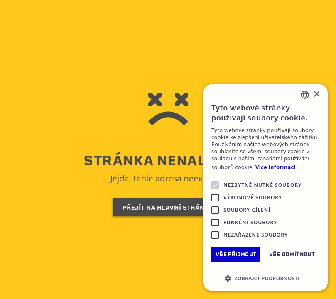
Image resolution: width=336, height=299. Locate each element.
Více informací (275, 167)
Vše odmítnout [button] (292, 254)
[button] (265, 278)
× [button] (316, 94)
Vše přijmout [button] (236, 254)
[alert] (265, 187)
